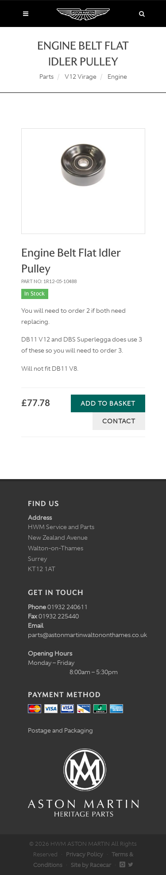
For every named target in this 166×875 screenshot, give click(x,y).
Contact (118, 421)
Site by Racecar (91, 865)
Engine (117, 77)
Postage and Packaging (60, 730)
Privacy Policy (84, 854)
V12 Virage (81, 77)
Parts (46, 77)
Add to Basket (108, 403)
